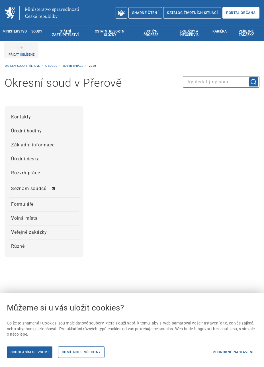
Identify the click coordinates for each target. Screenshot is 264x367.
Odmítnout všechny (81, 352)
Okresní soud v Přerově (22, 65)
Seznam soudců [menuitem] (28, 188)
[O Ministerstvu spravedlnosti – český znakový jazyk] (121, 13)
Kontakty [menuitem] (21, 117)
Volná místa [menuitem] (24, 218)
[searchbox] (221, 82)
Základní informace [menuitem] (32, 145)
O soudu (51, 65)
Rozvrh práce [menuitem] (25, 173)
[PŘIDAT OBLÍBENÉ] (21, 50)
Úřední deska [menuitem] (25, 159)
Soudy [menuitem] (36, 31)
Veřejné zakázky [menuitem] (246, 33)
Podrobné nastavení (233, 352)
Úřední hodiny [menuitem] (26, 131)
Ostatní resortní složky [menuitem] (110, 33)
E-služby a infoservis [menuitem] (188, 33)
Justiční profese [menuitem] (151, 33)
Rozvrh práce (73, 65)
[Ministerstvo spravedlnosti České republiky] (42, 13)
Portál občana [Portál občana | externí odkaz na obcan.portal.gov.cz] (241, 13)
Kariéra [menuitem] (219, 31)
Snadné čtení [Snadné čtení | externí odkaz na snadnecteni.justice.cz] (145, 13)
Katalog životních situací (192, 13)
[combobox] (221, 82)
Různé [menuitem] (18, 246)
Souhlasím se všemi (30, 352)
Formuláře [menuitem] (22, 204)
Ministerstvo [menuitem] (15, 31)
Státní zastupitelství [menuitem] (65, 33)
